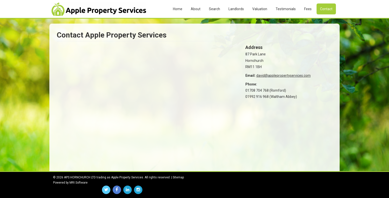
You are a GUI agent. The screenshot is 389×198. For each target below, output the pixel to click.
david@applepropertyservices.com (283, 76)
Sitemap (178, 177)
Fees (308, 9)
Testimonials (286, 9)
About (195, 9)
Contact (326, 9)
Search (214, 9)
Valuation (259, 9)
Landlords (236, 9)
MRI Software (78, 182)
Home (177, 9)
